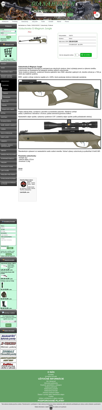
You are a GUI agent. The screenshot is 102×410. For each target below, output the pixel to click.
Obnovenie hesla (5, 38)
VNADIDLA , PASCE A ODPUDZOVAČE (7, 146)
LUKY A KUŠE (5, 170)
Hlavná (59, 21)
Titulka (29, 25)
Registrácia (4, 40)
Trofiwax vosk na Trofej (7, 282)
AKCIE (3, 68)
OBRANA (3, 150)
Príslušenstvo (6, 97)
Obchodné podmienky (51, 384)
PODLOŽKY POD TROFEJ (8, 174)
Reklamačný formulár (51, 392)
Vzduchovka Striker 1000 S (8, 265)
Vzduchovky (5, 85)
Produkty (15, 21)
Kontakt (51, 21)
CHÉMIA (3, 129)
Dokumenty (25, 21)
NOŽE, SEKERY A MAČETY (8, 125)
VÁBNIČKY (4, 141)
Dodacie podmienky (51, 388)
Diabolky (4, 105)
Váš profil (34, 21)
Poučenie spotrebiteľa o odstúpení (51, 386)
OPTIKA (3, 113)
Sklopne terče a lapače (8, 109)
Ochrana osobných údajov (51, 394)
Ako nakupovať (51, 383)
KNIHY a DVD (5, 137)
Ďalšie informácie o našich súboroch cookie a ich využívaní (50, 407)
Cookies (51, 398)
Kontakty (51, 376)
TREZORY (4, 162)
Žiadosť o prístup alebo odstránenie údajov (51, 396)
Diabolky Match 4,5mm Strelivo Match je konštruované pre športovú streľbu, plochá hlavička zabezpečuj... (27, 186)
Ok (51, 408)
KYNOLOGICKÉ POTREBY (8, 178)
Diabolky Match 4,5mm (26, 180)
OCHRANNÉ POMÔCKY (7, 158)
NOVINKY (3, 64)
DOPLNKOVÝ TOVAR (7, 166)
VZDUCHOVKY (5, 81)
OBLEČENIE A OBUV (7, 72)
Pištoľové (5, 93)
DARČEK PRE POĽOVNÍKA (8, 154)
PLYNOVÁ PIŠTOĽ (6, 121)
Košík (43, 21)
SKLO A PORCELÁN (6, 133)
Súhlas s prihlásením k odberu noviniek (51, 400)
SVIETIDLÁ (4, 117)
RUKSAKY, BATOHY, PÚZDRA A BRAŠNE (6, 76)
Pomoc (67, 21)
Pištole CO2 (5, 101)
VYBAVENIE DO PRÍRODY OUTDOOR (8, 183)
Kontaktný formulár (51, 378)
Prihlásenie (5, 21)
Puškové (5, 89)
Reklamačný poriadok (51, 390)
